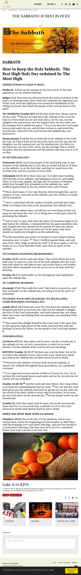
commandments (12, 10)
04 (7, 506)
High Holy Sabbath (16, 495)
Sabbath (6, 495)
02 (33, 506)
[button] (62, 4)
